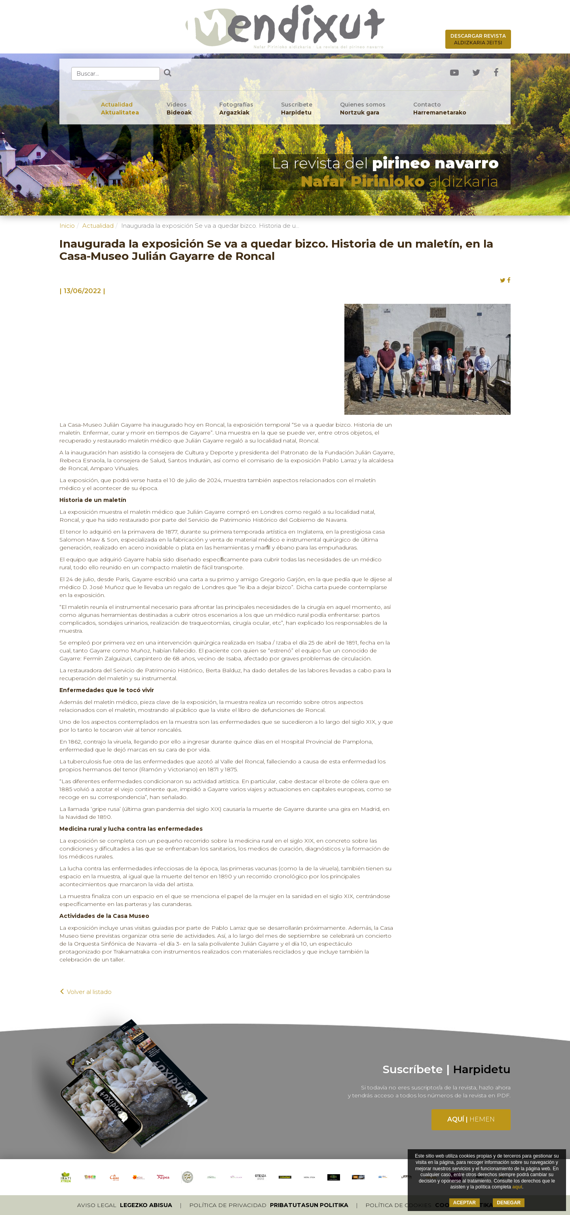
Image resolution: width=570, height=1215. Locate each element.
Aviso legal (124, 1205)
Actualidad (120, 108)
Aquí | (471, 1119)
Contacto (439, 108)
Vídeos (179, 108)
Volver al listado (85, 992)
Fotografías (236, 108)
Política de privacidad (268, 1205)
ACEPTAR (464, 1202)
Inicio (67, 225)
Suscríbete (296, 108)
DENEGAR (509, 1202)
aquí (517, 1187)
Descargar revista (478, 39)
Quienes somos (363, 108)
